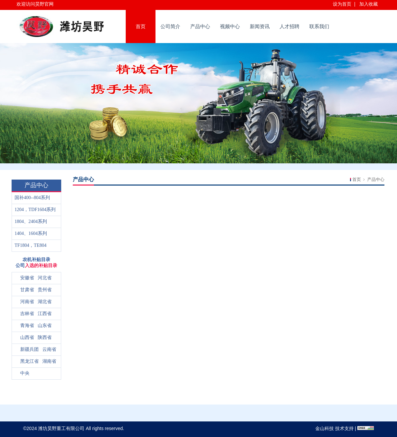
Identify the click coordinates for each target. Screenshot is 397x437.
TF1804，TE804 (30, 245)
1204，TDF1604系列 (35, 209)
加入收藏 (368, 4)
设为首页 (342, 4)
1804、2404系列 (31, 221)
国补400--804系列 (32, 197)
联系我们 (319, 26)
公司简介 (170, 26)
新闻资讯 (260, 26)
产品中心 (200, 26)
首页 (141, 26)
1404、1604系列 (31, 233)
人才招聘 (289, 26)
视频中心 (230, 26)
